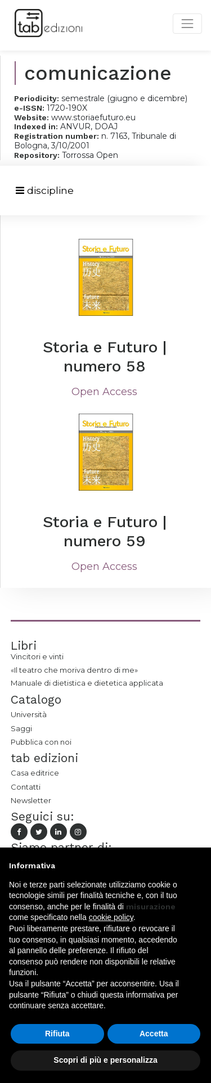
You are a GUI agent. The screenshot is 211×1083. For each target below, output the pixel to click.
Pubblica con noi (41, 741)
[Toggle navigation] (44, 191)
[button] (196, 865)
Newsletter (31, 800)
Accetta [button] (154, 1033)
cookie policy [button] (111, 917)
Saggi (21, 728)
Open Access (104, 392)
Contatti (26, 786)
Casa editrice (35, 772)
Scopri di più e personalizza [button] (105, 1059)
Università (29, 714)
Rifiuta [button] (57, 1033)
